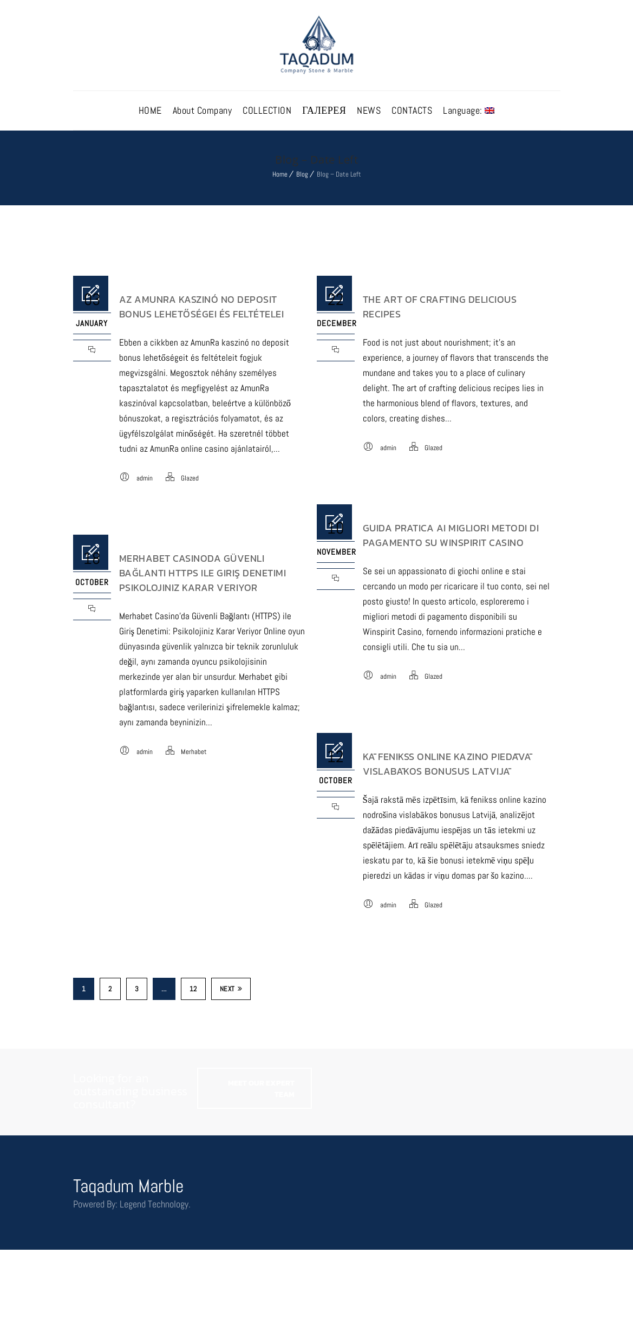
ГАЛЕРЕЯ (324, 110)
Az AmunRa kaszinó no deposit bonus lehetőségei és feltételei (201, 306)
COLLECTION (267, 110)
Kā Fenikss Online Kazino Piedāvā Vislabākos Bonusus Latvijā (447, 763)
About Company (202, 110)
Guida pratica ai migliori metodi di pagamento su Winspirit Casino (451, 535)
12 (193, 988)
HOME (150, 110)
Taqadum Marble (128, 1186)
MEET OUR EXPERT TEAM (261, 1088)
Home (280, 174)
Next (231, 988)
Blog (302, 174)
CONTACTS (411, 110)
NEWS (369, 110)
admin (144, 478)
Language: (468, 110)
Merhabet (194, 751)
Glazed (190, 478)
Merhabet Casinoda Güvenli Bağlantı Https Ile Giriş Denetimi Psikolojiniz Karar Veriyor (202, 573)
